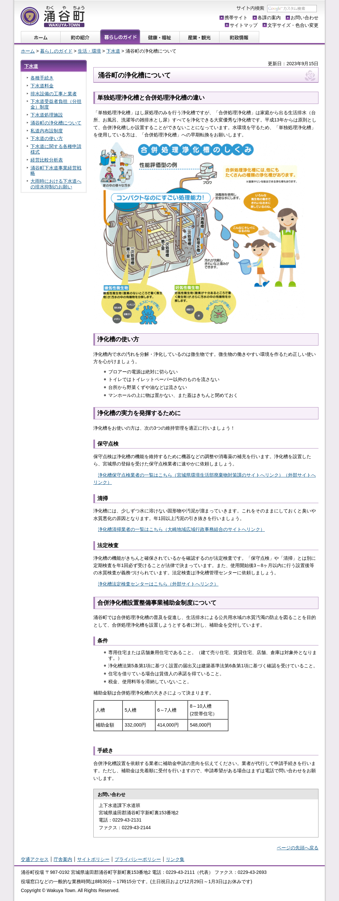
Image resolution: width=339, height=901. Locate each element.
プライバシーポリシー (138, 859)
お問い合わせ (304, 17)
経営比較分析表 (46, 160)
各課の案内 (269, 17)
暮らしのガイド (56, 51)
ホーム (28, 51)
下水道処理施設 (46, 115)
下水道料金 (42, 85)
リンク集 (175, 859)
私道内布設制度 (46, 130)
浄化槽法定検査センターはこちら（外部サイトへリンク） (158, 584)
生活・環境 (89, 51)
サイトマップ (244, 25)
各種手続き (42, 77)
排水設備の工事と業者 (53, 93)
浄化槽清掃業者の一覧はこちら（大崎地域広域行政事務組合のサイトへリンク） (181, 529)
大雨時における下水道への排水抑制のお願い (55, 183)
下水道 (113, 51)
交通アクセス (35, 859)
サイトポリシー (93, 859)
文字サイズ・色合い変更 (292, 25)
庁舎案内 (63, 859)
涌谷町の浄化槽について (55, 122)
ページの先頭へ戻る (297, 847)
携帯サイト (236, 17)
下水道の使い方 (46, 138)
